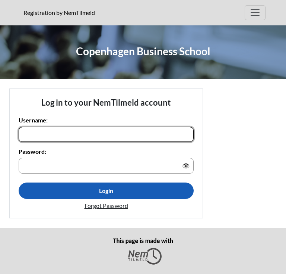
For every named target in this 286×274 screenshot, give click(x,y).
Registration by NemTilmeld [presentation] (59, 12)
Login (106, 190)
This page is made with (143, 251)
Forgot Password (106, 205)
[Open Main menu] (255, 12)
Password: (32, 151)
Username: (33, 120)
